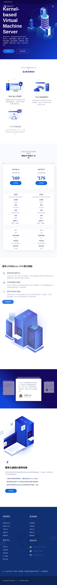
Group (41, 555)
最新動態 (32, 527)
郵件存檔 (5, 563)
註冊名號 (5, 554)
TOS (40, 575)
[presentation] (4, 163)
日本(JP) (5, 532)
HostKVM (17, 584)
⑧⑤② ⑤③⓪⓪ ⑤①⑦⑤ (39, 551)
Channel (35, 555)
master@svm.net (7, 1)
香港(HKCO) (6, 529)
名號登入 (5, 551)
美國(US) (5, 536)
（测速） (17, 223)
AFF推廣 (5, 560)
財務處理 (5, 557)
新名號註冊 (22, 52)
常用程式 (32, 530)
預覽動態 (10, 494)
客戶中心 (8, 52)
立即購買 (15, 183)
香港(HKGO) (6, 526)
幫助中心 (32, 533)
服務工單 (32, 536)
